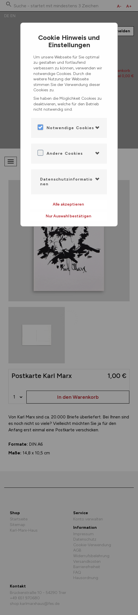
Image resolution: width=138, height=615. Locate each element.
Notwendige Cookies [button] (70, 128)
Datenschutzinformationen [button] (66, 182)
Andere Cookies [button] (65, 153)
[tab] (69, 128)
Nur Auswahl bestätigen (68, 216)
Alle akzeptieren (68, 204)
